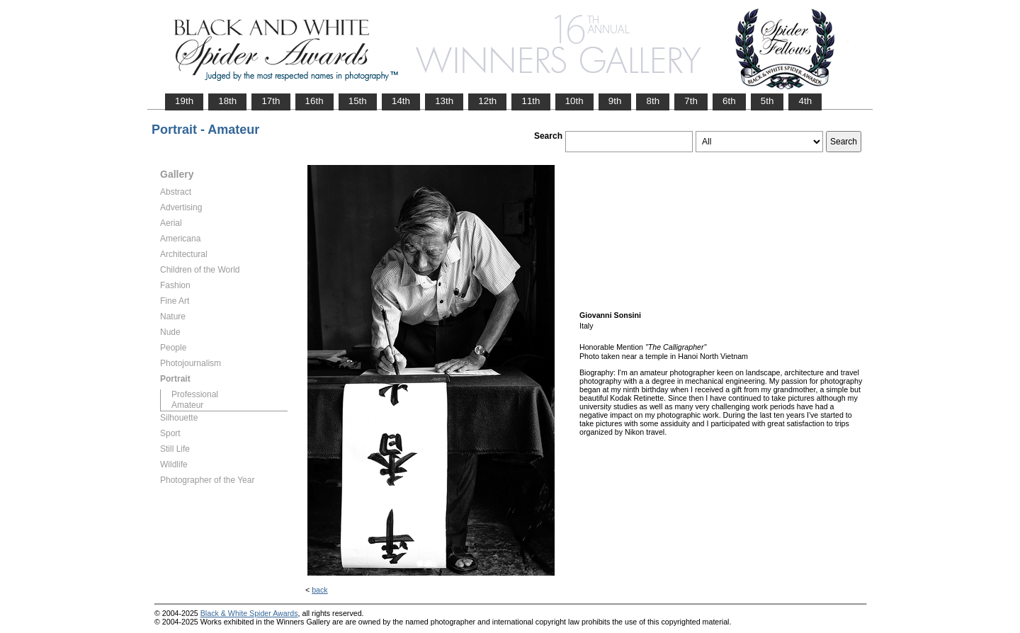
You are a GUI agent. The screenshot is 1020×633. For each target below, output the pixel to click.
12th (487, 101)
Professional (194, 394)
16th (315, 101)
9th (615, 101)
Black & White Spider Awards (249, 613)
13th (444, 101)
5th (767, 101)
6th (729, 101)
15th (358, 101)
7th (691, 101)
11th (531, 101)
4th (805, 101)
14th (401, 101)
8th (652, 101)
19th (184, 101)
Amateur (187, 405)
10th (574, 101)
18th (227, 101)
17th (271, 101)
